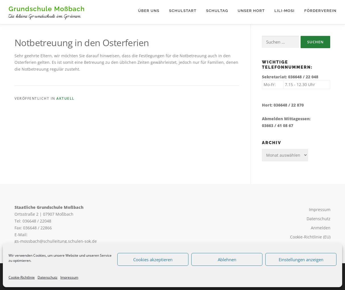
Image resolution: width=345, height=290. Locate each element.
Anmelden (320, 227)
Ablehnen (227, 259)
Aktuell (65, 98)
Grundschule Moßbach (47, 9)
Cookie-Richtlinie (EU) (310, 237)
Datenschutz (47, 277)
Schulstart (182, 11)
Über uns (148, 11)
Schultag (217, 11)
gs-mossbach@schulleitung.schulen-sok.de (56, 241)
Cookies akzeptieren (152, 259)
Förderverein (320, 11)
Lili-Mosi (284, 11)
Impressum (69, 277)
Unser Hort (251, 11)
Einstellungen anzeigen (301, 259)
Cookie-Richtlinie (22, 277)
